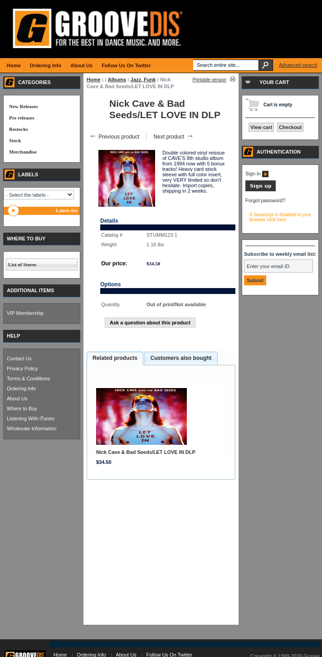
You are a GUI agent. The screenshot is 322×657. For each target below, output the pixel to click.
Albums (117, 79)
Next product (173, 137)
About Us (17, 398)
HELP (13, 335)
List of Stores (22, 264)
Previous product (114, 137)
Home (94, 79)
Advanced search (298, 65)
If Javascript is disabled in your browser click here (280, 217)
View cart (261, 127)
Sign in (256, 173)
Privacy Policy (22, 368)
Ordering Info (21, 388)
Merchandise (23, 151)
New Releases (23, 106)
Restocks (18, 129)
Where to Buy (22, 408)
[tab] (115, 358)
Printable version (209, 79)
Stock (15, 140)
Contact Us (19, 358)
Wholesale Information (31, 428)
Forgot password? (265, 200)
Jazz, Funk (143, 79)
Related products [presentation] (115, 358)
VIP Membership (25, 313)
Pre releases (21, 117)
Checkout (290, 127)
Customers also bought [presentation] (180, 358)
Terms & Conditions (28, 378)
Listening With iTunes (30, 418)
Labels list (67, 210)
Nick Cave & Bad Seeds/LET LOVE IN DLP (145, 452)
